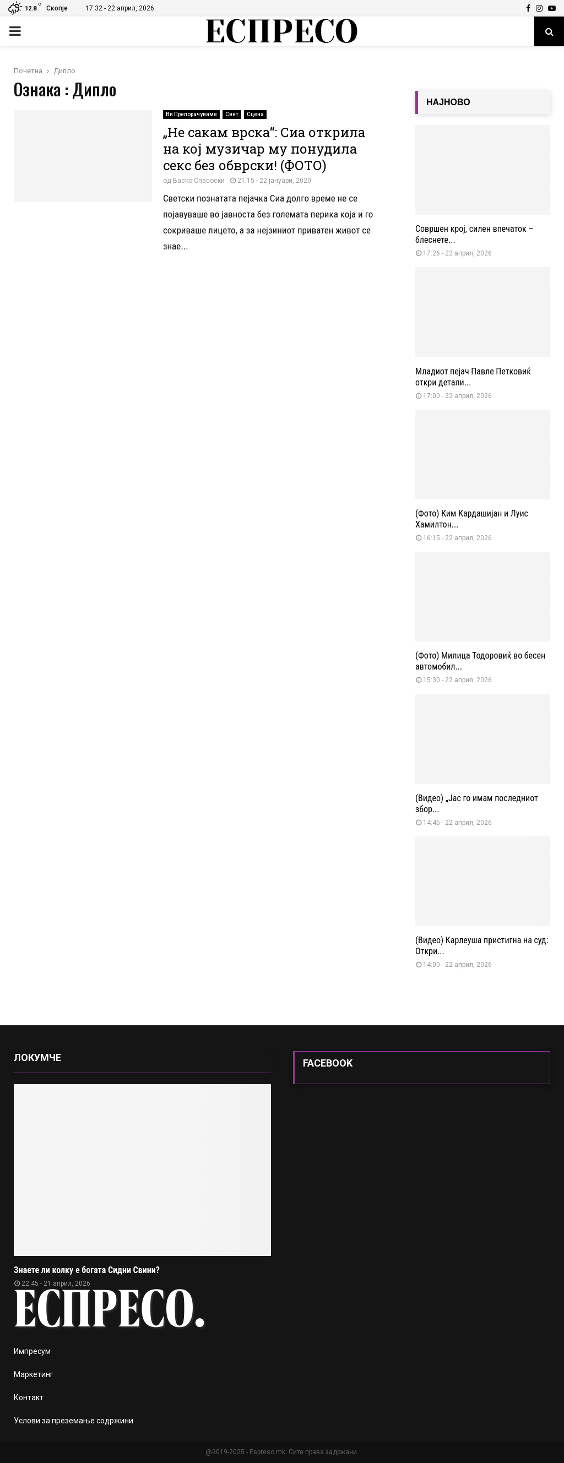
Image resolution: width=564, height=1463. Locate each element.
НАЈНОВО (448, 102)
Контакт (29, 1397)
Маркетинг (33, 1374)
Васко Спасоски (199, 180)
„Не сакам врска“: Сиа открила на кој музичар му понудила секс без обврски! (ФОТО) (264, 148)
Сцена (255, 114)
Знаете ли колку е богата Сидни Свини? (87, 1270)
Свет (231, 114)
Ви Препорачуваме (191, 114)
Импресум (32, 1351)
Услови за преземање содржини (73, 1420)
